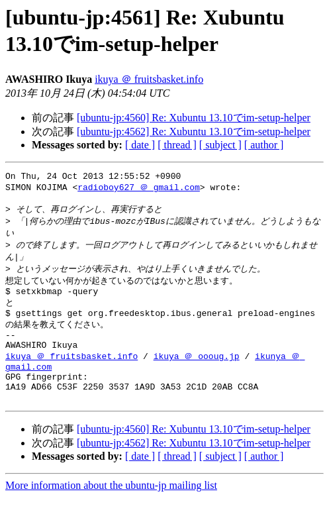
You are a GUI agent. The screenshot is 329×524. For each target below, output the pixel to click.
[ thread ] (177, 144)
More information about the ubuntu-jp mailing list (111, 512)
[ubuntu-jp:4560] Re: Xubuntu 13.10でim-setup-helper (193, 117)
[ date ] (140, 144)
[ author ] (264, 144)
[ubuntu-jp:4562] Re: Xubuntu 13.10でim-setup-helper (193, 131)
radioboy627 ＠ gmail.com (138, 189)
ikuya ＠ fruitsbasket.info (149, 79)
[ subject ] (220, 144)
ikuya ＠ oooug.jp (197, 375)
